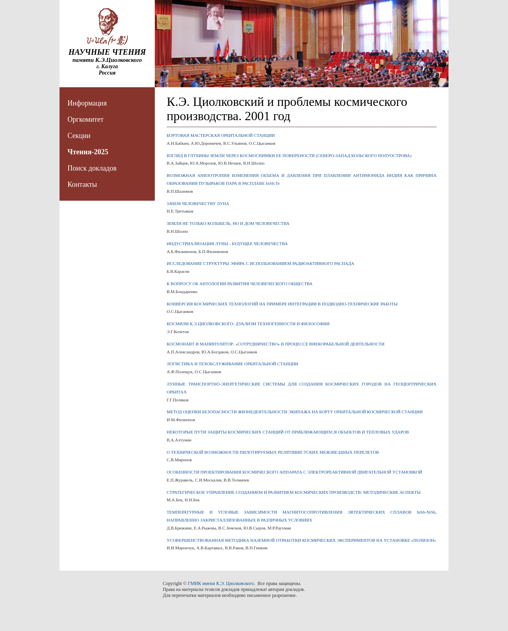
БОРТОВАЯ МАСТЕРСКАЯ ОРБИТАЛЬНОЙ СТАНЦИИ (221, 135)
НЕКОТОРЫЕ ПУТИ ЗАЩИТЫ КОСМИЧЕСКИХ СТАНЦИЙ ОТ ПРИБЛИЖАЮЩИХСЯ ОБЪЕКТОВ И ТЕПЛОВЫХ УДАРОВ (288, 432)
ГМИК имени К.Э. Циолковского (221, 583)
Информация (87, 103)
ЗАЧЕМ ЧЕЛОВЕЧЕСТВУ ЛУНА (198, 203)
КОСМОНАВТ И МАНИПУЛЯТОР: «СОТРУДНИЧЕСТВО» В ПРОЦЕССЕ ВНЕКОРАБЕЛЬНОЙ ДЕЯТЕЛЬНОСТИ (276, 343)
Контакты (82, 184)
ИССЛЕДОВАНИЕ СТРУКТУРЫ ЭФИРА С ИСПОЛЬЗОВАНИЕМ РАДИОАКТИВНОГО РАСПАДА (260, 263)
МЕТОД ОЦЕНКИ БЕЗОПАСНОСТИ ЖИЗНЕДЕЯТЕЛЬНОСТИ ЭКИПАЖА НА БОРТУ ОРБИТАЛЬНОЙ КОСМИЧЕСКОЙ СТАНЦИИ (295, 411)
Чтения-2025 (87, 152)
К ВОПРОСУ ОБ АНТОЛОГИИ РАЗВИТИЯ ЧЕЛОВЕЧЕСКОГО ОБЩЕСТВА (239, 283)
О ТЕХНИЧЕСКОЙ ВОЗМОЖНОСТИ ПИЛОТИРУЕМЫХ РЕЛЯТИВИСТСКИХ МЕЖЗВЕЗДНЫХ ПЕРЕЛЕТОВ (273, 452)
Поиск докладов (92, 168)
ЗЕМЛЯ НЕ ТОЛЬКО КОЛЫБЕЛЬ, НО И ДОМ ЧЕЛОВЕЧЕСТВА (228, 223)
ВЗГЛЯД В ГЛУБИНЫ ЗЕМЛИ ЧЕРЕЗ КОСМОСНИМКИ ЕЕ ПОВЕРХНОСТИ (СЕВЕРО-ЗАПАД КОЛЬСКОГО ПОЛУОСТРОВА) (289, 155)
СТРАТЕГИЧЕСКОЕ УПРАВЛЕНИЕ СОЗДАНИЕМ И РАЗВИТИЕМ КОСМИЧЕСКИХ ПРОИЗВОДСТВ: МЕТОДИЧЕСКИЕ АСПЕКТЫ (294, 492)
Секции (78, 136)
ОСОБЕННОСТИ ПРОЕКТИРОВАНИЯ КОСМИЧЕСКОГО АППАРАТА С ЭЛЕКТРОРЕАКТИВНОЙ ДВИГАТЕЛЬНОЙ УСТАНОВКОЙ (294, 472)
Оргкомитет (85, 119)
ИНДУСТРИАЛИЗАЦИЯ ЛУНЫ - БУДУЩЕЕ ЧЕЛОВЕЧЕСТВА (227, 243)
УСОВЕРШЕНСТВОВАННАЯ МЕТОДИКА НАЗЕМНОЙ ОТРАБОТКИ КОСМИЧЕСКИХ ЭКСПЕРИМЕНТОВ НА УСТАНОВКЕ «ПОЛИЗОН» (301, 540)
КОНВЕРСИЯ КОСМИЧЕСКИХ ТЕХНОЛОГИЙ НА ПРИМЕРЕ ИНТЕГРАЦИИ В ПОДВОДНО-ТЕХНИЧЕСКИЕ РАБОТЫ (282, 303)
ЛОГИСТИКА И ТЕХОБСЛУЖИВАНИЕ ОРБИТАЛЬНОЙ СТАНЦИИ (232, 363)
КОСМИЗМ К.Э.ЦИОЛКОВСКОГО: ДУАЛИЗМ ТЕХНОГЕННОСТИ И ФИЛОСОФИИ (248, 323)
